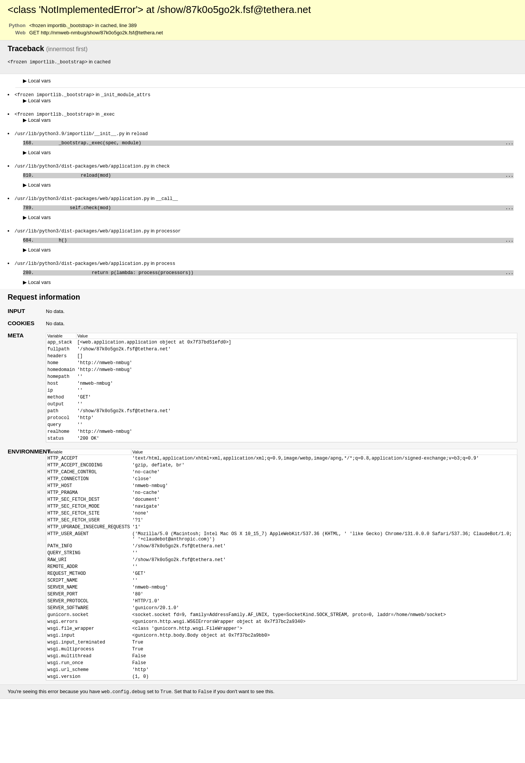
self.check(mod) (275, 213)
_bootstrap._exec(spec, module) (275, 145)
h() (275, 247)
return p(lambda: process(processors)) (275, 281)
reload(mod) (275, 179)
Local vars (37, 81)
